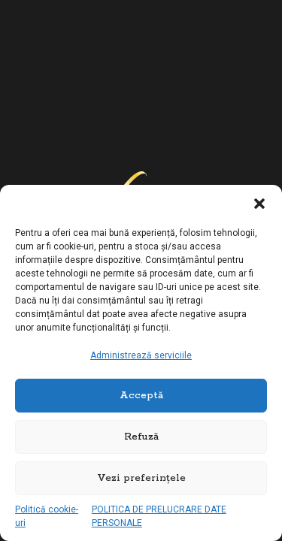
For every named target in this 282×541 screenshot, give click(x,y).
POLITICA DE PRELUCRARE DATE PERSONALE (159, 516)
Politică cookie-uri (46, 516)
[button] (259, 203)
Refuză (141, 437)
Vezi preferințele (141, 478)
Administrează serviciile (141, 355)
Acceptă (141, 395)
